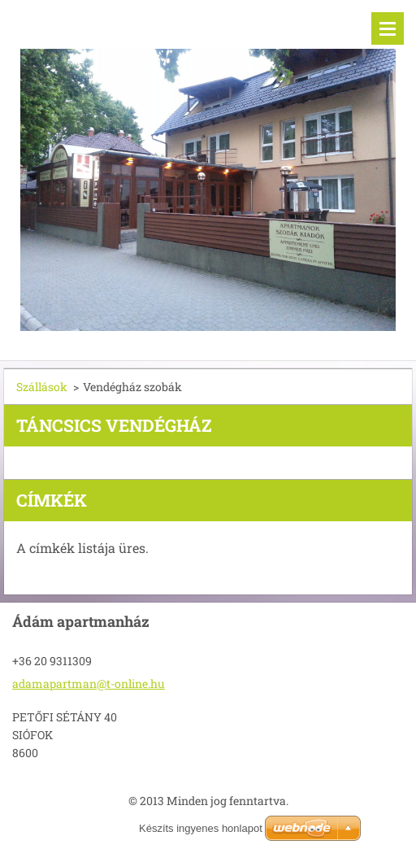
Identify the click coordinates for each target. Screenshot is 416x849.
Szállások (41, 386)
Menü (387, 28)
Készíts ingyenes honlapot (200, 828)
